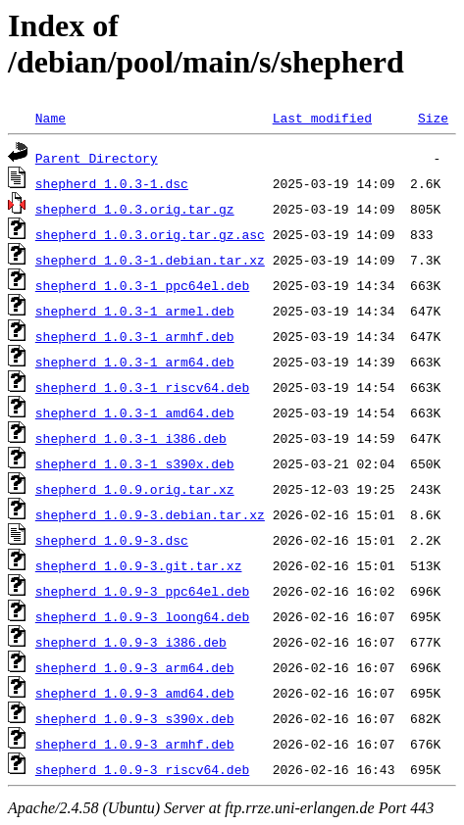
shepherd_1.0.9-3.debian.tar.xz (150, 514)
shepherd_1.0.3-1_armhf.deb (134, 336)
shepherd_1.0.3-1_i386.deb (131, 438)
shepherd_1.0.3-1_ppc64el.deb (142, 285)
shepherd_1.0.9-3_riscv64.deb (142, 769)
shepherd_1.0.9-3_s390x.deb (134, 718)
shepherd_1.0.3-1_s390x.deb (134, 463)
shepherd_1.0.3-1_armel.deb (134, 310)
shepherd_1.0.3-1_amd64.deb (134, 412)
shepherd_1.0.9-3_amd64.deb (134, 693)
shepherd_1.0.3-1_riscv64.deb (142, 387)
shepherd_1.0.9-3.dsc (111, 540)
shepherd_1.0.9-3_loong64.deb (142, 616)
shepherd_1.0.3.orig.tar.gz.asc (150, 234)
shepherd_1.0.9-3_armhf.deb (134, 743)
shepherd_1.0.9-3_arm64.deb (134, 667)
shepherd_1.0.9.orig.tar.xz (134, 489)
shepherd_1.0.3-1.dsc (111, 183)
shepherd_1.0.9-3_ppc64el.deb (142, 591)
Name (50, 117)
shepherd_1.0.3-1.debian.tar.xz (150, 259)
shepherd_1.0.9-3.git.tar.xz (138, 565)
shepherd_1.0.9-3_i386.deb (131, 642)
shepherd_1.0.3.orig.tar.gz (134, 209)
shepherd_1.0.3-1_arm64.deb (134, 361)
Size (433, 117)
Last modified (322, 117)
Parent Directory (96, 158)
